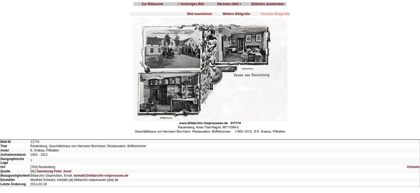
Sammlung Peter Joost (54, 171)
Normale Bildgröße (275, 14)
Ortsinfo (413, 167)
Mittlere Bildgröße (236, 14)
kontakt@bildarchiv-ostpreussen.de (101, 175)
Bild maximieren (199, 14)
